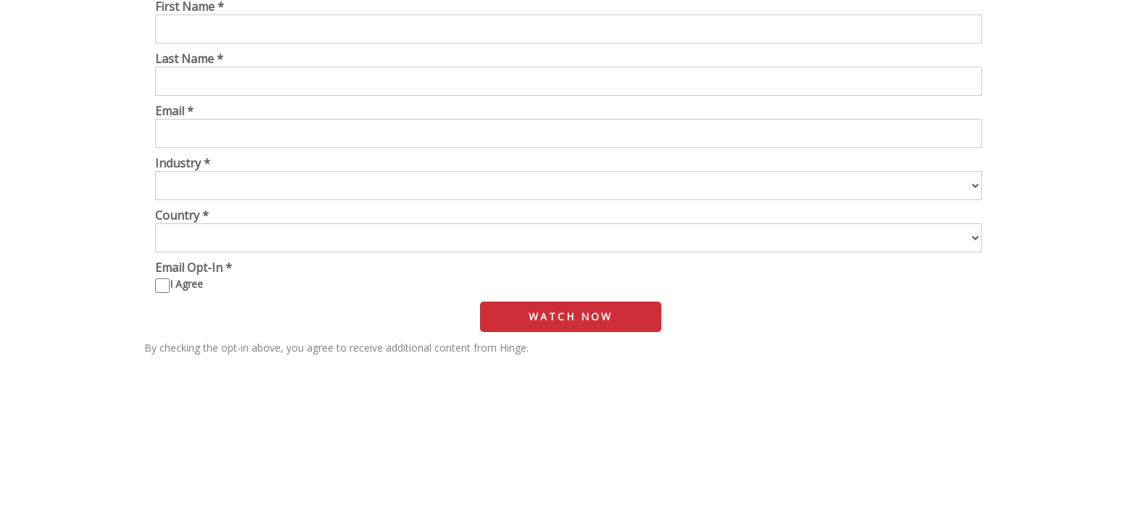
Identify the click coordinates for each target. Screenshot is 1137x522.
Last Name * (189, 59)
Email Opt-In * (193, 267)
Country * (182, 215)
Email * (174, 111)
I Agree (186, 284)
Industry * (182, 163)
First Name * (189, 6)
